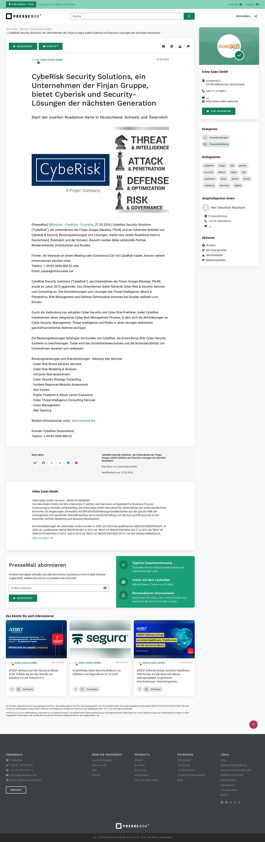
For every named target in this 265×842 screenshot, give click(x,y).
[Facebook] (222, 802)
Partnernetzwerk (102, 760)
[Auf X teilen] (51, 463)
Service (96, 775)
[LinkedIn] (226, 802)
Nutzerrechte (228, 780)
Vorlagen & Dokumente (191, 775)
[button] (100, 171)
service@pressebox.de (89, 715)
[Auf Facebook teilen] (43, 463)
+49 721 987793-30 (21, 765)
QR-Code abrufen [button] (216, 250)
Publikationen (186, 770)
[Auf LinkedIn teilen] (68, 463)
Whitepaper (184, 760)
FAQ (94, 770)
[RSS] (231, 802)
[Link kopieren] (35, 463)
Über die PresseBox (107, 754)
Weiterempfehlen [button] (216, 260)
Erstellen (140, 765)
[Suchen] (189, 16)
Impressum (227, 785)
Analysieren (142, 775)
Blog (180, 780)
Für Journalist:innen (146, 780)
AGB (223, 760)
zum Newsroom (218, 111)
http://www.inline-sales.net (222, 101)
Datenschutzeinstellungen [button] (236, 770)
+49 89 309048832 (219, 221)
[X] (235, 802)
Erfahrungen (99, 765)
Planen (139, 760)
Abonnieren (23, 46)
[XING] (240, 802)
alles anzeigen (42, 538)
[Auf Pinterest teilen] (76, 463)
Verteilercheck (229, 790)
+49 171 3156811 (216, 91)
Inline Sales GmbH (51, 59)
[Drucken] (163, 46)
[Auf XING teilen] (59, 463)
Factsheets (184, 765)
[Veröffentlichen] (253, 724)
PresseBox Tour (21, 4)
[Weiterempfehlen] (188, 46)
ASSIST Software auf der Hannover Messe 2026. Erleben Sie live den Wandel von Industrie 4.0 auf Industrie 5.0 (33, 674)
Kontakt (50, 46)
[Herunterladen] (180, 46)
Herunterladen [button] (214, 255)
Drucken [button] (211, 245)
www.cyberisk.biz (83, 420)
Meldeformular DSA (232, 775)
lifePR (224, 795)
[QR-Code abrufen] (171, 46)
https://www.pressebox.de (25, 780)
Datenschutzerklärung (234, 765)
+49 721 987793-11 (21, 770)
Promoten (140, 770)
